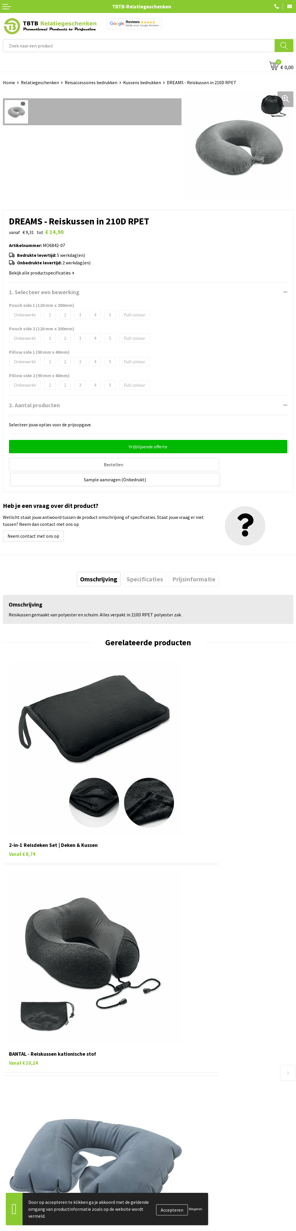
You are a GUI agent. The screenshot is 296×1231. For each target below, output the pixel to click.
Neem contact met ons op (33, 519)
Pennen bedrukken (21, 1159)
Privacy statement (169, 1194)
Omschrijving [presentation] (98, 562)
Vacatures (160, 1168)
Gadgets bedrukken (22, 1186)
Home (9, 82)
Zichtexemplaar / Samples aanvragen (188, 1122)
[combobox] (139, 45)
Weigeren (195, 1209)
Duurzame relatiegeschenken (32, 1177)
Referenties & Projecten (175, 1186)
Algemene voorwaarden (174, 1212)
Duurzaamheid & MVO (172, 1130)
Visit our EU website (170, 1221)
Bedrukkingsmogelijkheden (178, 1095)
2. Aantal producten (34, 405)
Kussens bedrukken (142, 82)
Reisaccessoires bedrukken (91, 82)
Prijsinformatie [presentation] (193, 562)
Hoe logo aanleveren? (172, 1113)
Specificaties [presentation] (145, 562)
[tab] (99, 562)
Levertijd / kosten (168, 1078)
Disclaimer (161, 1203)
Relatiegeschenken (40, 82)
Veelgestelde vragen (171, 1069)
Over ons (159, 1159)
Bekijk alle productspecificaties (41, 273)
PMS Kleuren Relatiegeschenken (183, 1104)
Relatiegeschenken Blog (175, 1177)
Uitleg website (165, 1086)
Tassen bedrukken (20, 1168)
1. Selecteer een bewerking (44, 292)
